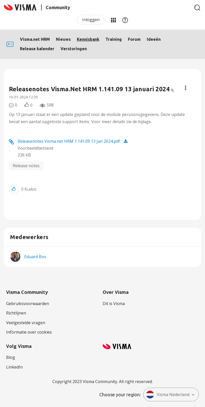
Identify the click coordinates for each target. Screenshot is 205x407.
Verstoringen (74, 48)
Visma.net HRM (35, 39)
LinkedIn (14, 367)
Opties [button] (185, 87)
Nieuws (63, 39)
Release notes (26, 165)
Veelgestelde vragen (25, 322)
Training (113, 39)
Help (125, 20)
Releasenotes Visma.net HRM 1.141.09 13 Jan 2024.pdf (69, 141)
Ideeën (154, 39)
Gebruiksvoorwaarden (27, 303)
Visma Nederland (167, 394)
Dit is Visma (114, 303)
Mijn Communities (113, 20)
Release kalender (37, 48)
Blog (10, 357)
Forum (134, 39)
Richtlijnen (16, 313)
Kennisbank (88, 39)
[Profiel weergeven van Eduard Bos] (35, 256)
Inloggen (91, 19)
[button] (14, 189)
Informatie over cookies (29, 332)
